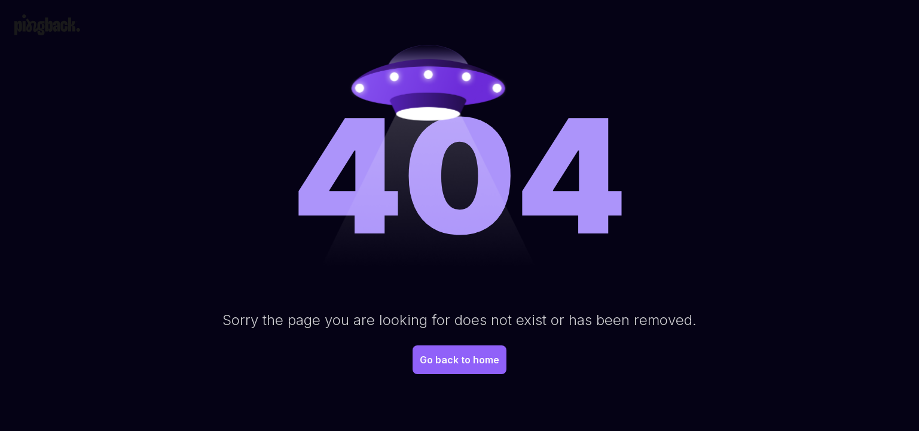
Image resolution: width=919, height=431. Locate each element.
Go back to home (459, 360)
